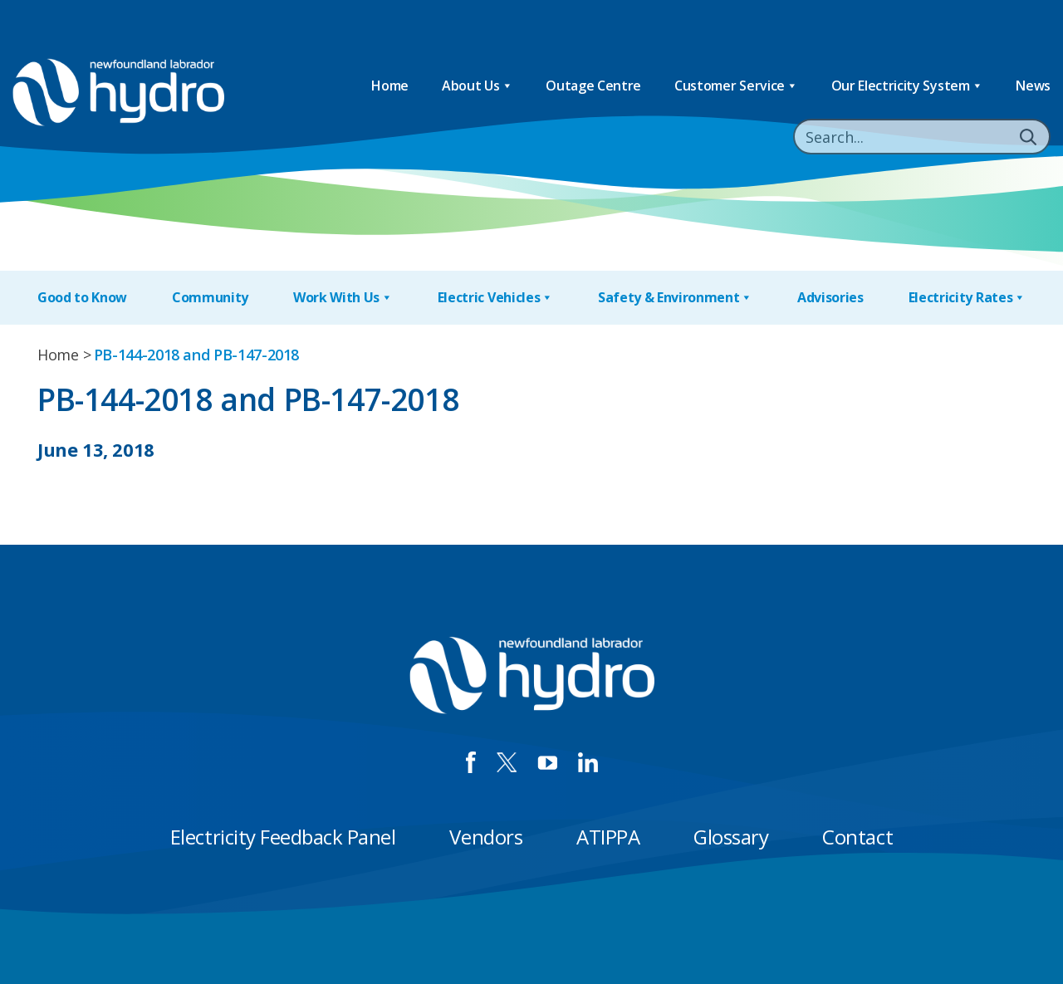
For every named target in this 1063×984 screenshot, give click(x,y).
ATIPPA (607, 836)
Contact (857, 836)
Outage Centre (593, 85)
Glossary (730, 836)
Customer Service (736, 85)
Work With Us (343, 298)
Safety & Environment (675, 298)
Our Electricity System (907, 85)
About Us (477, 85)
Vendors (485, 836)
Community (210, 297)
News (1033, 85)
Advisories (830, 297)
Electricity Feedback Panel (283, 836)
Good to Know (82, 297)
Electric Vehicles (495, 298)
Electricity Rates (967, 298)
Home (390, 85)
